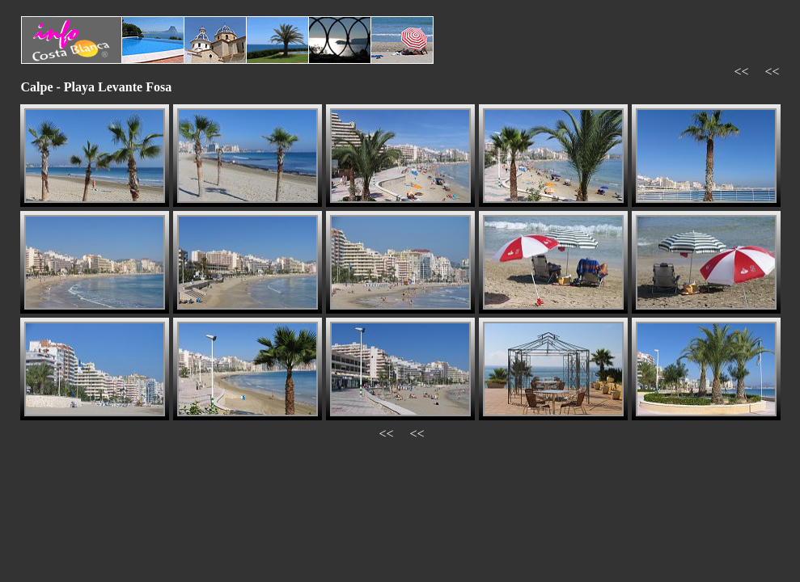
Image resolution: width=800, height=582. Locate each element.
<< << (756, 71)
